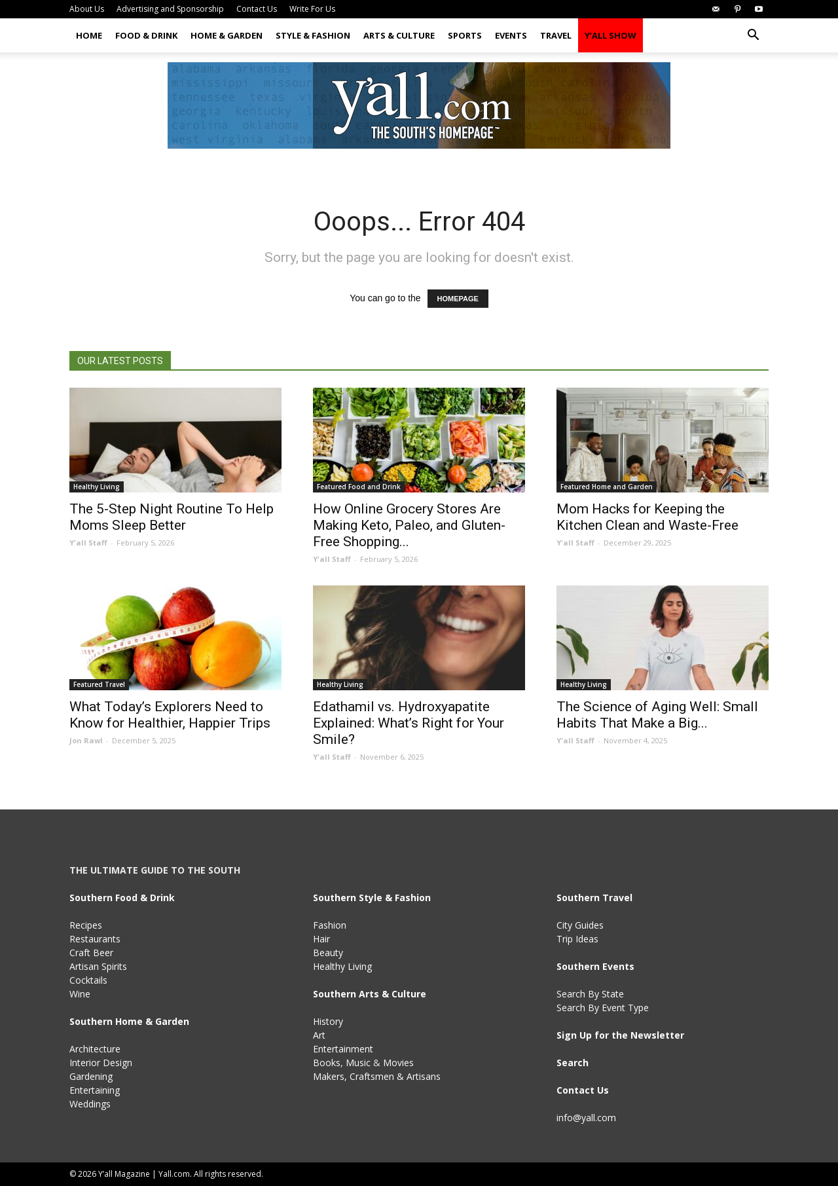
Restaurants (94, 939)
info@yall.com (586, 1117)
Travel (556, 35)
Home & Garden (227, 35)
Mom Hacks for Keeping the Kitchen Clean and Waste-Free (647, 517)
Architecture (94, 1049)
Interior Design (100, 1062)
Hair (321, 939)
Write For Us (312, 8)
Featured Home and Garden (606, 486)
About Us (86, 8)
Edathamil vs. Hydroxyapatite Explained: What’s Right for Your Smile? (408, 723)
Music (358, 1062)
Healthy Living (96, 486)
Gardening (91, 1076)
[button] (753, 36)
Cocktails (88, 980)
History (328, 1021)
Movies (398, 1062)
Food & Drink (146, 35)
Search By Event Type (602, 1007)
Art (319, 1035)
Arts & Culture (399, 35)
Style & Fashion (313, 35)
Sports (465, 35)
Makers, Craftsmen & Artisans (377, 1076)
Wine (79, 994)
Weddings (90, 1104)
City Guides (580, 925)
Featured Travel (99, 684)
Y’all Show (610, 35)
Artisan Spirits (98, 966)
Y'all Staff (88, 542)
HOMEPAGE (458, 299)
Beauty (328, 952)
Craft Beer (91, 952)
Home (89, 35)
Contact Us (256, 8)
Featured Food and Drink (359, 486)
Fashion (329, 925)
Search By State (590, 994)
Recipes (85, 925)
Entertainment (343, 1049)
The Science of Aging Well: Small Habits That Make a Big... (657, 715)
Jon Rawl (86, 740)
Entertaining (94, 1090)
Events (511, 35)
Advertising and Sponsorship (170, 8)
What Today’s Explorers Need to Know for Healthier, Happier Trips (169, 715)
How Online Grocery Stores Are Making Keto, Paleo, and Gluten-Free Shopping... (409, 525)
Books (326, 1062)
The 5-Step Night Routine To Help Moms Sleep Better (171, 517)
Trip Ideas (577, 939)
